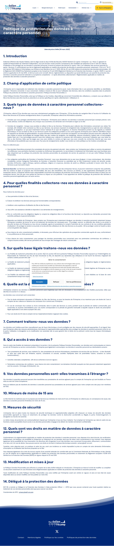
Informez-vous (86, 7)
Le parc (35, 7)
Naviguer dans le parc (48, 7)
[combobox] (87, 2)
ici (62, 96)
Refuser (56, 282)
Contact (21, 538)
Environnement (73, 7)
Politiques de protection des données (82, 538)
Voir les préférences (73, 282)
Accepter (39, 282)
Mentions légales (34, 538)
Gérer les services (38, 276)
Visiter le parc (61, 7)
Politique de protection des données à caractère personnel (64, 286)
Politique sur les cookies (39, 286)
